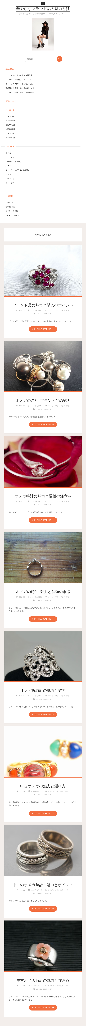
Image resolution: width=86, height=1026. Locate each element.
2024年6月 (10, 120)
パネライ (9, 166)
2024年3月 (10, 133)
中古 (7, 187)
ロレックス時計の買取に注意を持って (21, 92)
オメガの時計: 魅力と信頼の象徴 (43, 591)
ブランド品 (10, 178)
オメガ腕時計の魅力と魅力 (43, 690)
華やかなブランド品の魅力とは (43, 9)
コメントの (12, 211)
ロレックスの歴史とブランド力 (18, 80)
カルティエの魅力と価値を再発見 (19, 75)
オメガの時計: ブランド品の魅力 (43, 400)
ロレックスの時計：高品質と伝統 (19, 84)
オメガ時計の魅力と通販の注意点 (43, 496)
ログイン (9, 202)
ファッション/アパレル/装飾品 (18, 170)
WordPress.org (13, 215)
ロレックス (10, 183)
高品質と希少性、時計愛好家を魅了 (20, 88)
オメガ (8, 153)
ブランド (9, 174)
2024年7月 (10, 116)
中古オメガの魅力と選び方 (43, 786)
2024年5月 (10, 125)
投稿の (10, 207)
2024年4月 (10, 129)
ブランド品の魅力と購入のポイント (43, 305)
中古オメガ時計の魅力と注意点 (43, 980)
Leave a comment (44, 314)
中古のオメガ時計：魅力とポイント (43, 885)
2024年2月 (10, 137)
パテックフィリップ (14, 161)
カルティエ (10, 157)
